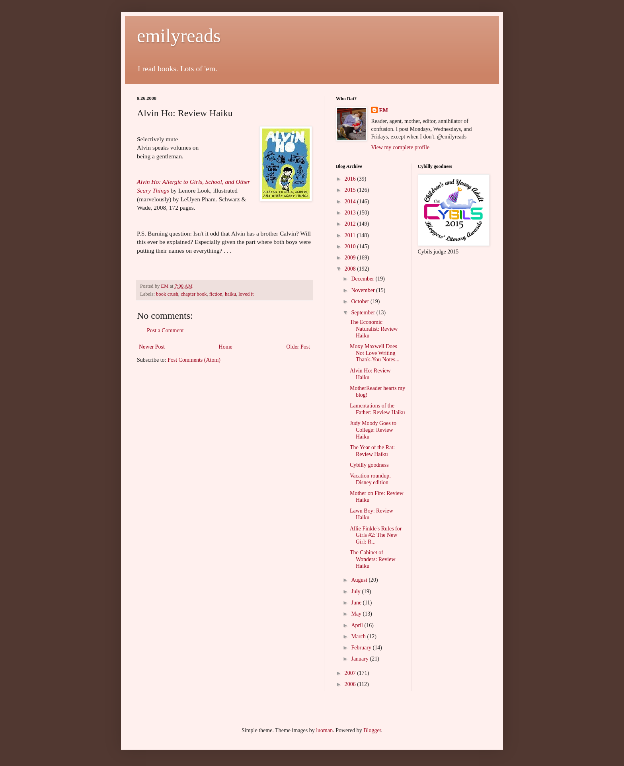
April (357, 625)
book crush (167, 294)
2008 (351, 269)
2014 (351, 202)
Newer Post (152, 347)
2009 (351, 258)
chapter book (194, 294)
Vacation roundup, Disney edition (370, 479)
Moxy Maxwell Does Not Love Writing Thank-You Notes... (375, 353)
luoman (324, 730)
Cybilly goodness (369, 465)
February (361, 648)
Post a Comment (165, 330)
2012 (351, 224)
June (357, 603)
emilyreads (179, 35)
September (363, 313)
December (363, 279)
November (363, 290)
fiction (215, 294)
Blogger (372, 730)
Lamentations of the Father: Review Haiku (377, 409)
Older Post (298, 347)
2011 (351, 235)
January (360, 659)
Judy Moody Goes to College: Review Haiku (373, 430)
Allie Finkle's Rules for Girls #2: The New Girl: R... (376, 535)
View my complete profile (400, 147)
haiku (230, 294)
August (360, 580)
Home (225, 347)
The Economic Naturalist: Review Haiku (374, 329)
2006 (351, 684)
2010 (351, 246)
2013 (351, 213)
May (357, 614)
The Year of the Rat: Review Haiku (372, 450)
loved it (246, 294)
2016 (351, 179)
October (360, 301)
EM (383, 110)
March (359, 636)
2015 (351, 190)
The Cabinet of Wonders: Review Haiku (373, 559)
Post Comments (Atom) (194, 360)
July (356, 591)
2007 (351, 673)
